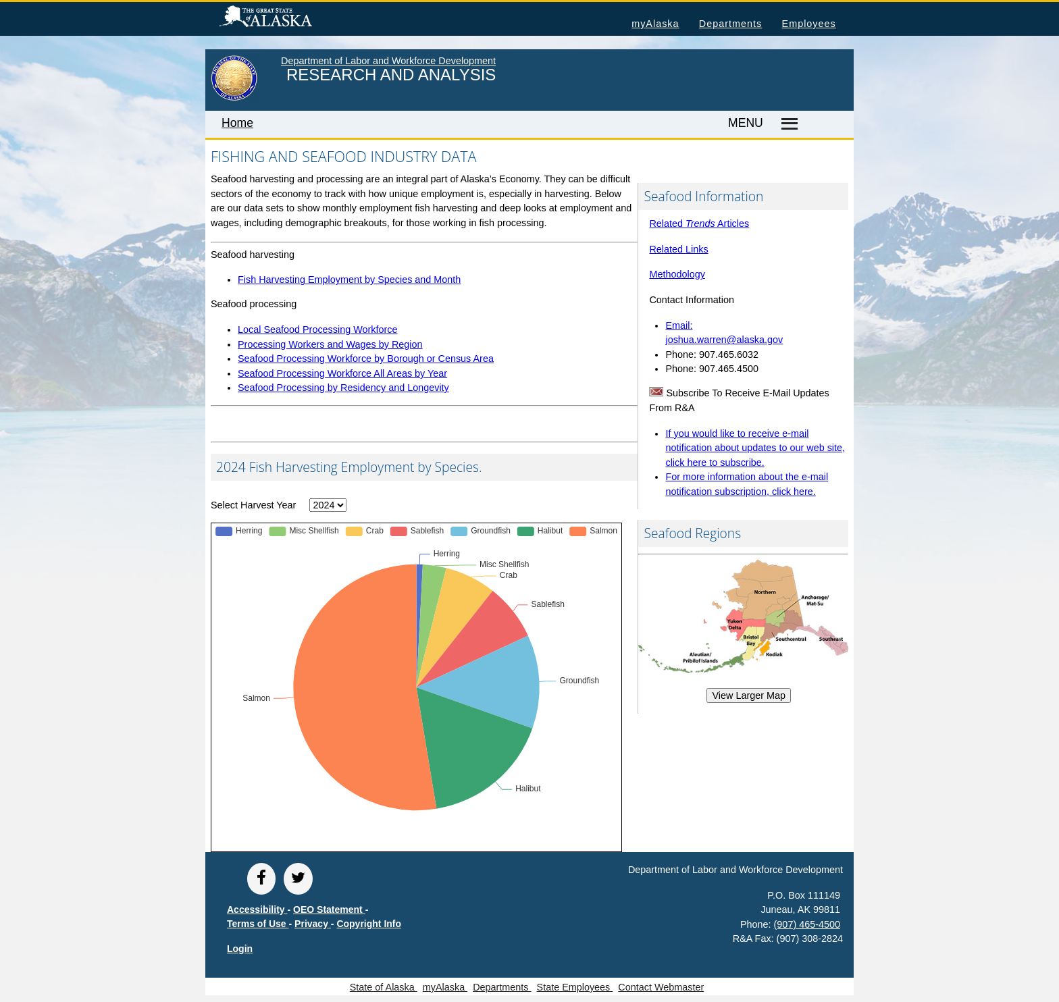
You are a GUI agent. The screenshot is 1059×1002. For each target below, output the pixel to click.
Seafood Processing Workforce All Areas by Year (342, 373)
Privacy (312, 923)
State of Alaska (287, 18)
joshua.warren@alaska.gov (724, 339)
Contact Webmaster (661, 987)
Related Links (678, 249)
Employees (809, 23)
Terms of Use (258, 923)
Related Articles (699, 223)
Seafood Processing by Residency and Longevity (343, 387)
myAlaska (655, 23)
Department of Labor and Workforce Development (388, 60)
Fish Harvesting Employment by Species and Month (349, 279)
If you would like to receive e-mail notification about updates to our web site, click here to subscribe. (755, 448)
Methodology (676, 274)
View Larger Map (748, 695)
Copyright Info (368, 923)
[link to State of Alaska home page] (234, 98)
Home (237, 123)
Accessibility (257, 909)
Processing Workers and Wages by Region (330, 344)
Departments (730, 23)
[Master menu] (787, 124)
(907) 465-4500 (807, 924)
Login (240, 948)
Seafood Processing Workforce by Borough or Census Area (366, 358)
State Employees (575, 987)
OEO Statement (329, 909)
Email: (678, 325)
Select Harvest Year (253, 505)
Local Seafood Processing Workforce (318, 329)
